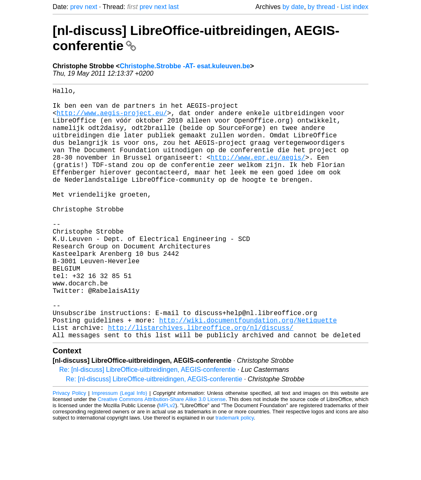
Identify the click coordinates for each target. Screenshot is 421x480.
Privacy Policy (69, 449)
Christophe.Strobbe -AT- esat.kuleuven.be (185, 66)
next (91, 6)
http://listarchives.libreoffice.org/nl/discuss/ (200, 381)
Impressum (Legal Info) (119, 449)
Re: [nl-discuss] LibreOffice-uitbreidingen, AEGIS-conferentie (147, 425)
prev (76, 6)
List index (354, 6)
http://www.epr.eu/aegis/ (257, 173)
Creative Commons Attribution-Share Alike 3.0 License (162, 455)
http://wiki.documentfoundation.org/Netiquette (248, 372)
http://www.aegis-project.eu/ (112, 119)
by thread (321, 6)
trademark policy (234, 474)
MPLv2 (167, 461)
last (174, 6)
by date (293, 6)
